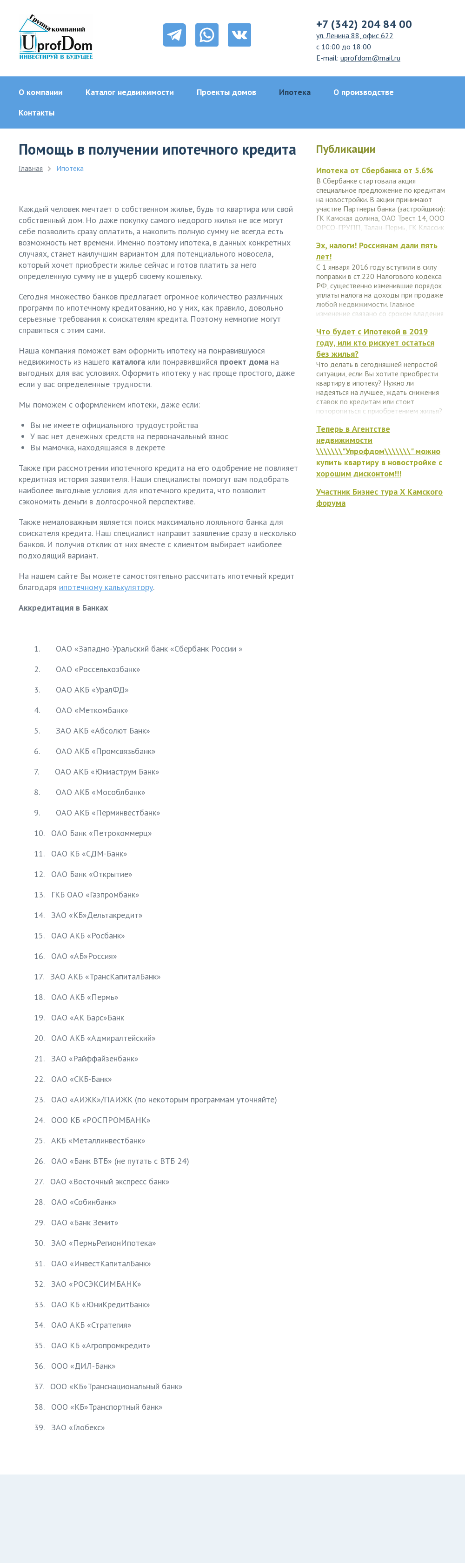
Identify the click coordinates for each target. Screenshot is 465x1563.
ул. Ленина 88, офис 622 (354, 35)
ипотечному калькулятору (106, 587)
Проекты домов (226, 92)
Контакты (36, 112)
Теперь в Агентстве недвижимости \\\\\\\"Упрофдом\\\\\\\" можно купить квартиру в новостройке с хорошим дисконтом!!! (379, 451)
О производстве (363, 92)
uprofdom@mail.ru (370, 57)
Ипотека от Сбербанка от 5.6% (374, 170)
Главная (31, 168)
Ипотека (295, 92)
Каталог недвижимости (130, 92)
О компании (41, 92)
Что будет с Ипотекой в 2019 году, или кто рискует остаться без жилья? (375, 342)
